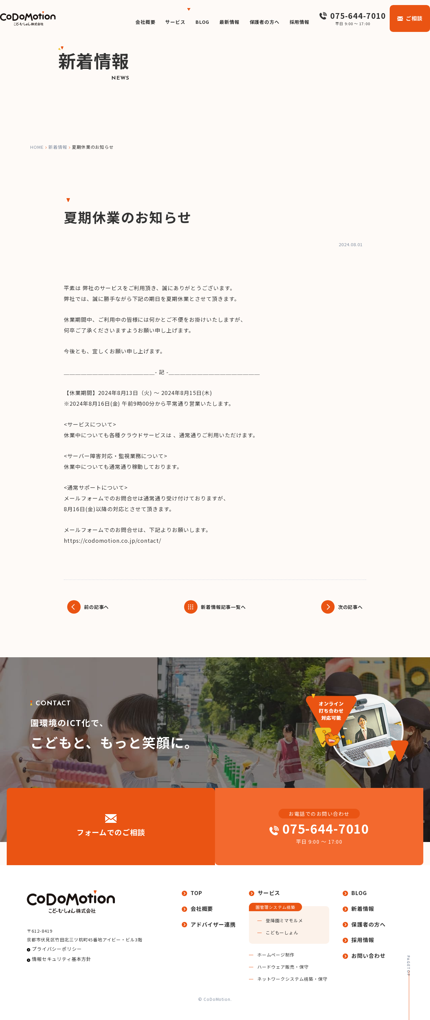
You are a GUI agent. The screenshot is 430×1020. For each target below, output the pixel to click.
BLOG (188, 22)
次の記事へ (348, 607)
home (37, 147)
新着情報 (57, 147)
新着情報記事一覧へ (223, 607)
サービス (159, 22)
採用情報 (294, 22)
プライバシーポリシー (53, 960)
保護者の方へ (256, 22)
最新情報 (217, 22)
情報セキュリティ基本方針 (57, 973)
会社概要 (126, 22)
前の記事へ (98, 607)
